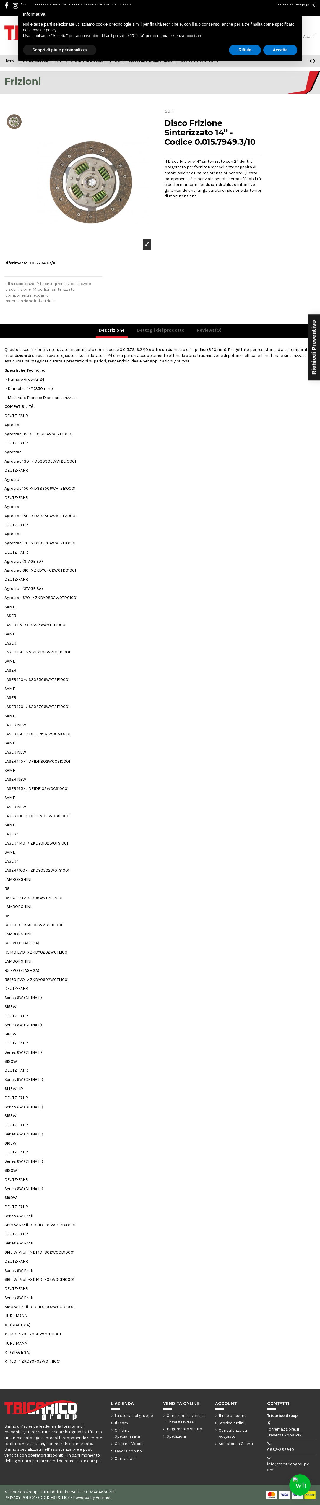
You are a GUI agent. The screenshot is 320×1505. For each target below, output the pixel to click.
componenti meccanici (27, 295)
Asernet (103, 1497)
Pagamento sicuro (184, 1428)
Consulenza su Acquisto (233, 1433)
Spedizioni (176, 1436)
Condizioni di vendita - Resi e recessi (186, 1418)
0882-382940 (280, 1449)
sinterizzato (63, 289)
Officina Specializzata (127, 1433)
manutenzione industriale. (30, 300)
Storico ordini (231, 1423)
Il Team (121, 1423)
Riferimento (15, 263)
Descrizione (112, 330)
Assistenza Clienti (236, 1443)
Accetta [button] (280, 50)
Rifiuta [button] (244, 50)
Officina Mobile (129, 1443)
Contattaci (125, 1458)
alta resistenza (19, 283)
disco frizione (18, 289)
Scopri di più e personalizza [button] (60, 50)
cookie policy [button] (44, 29)
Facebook (9, 6)
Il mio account (232, 1415)
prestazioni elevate (73, 283)
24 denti (44, 283)
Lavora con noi (129, 1451)
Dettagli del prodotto (161, 330)
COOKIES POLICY (54, 1497)
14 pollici (41, 289)
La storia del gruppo (134, 1415)
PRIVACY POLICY (19, 1497)
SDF (169, 111)
